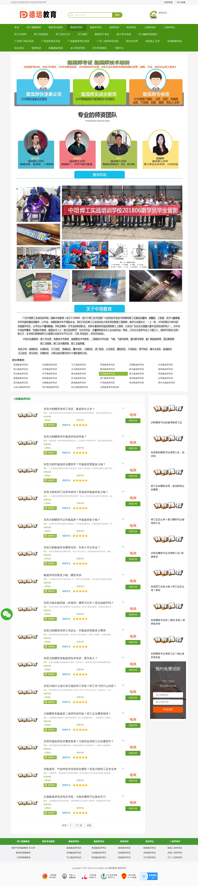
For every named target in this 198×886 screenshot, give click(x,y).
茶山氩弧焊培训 (20, 369)
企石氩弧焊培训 (78, 369)
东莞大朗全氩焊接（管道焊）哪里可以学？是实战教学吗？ (79, 602)
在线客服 (168, 2)
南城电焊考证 (149, 848)
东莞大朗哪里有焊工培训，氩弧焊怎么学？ (69, 408)
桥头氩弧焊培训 (136, 369)
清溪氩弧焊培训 (165, 374)
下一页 (79, 825)
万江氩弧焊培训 (78, 365)
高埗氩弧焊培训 (136, 383)
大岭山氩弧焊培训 (21, 387)
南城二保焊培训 (174, 848)
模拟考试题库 (56, 27)
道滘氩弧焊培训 (20, 383)
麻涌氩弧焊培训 (78, 383)
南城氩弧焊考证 (99, 848)
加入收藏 (181, 2)
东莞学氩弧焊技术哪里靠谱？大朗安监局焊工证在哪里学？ (79, 741)
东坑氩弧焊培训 (20, 374)
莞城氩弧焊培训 (107, 365)
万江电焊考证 (149, 857)
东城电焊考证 (149, 853)
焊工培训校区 (41, 34)
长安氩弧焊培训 (78, 378)
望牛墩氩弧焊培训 (50, 387)
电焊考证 (131, 27)
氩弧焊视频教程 (23, 853)
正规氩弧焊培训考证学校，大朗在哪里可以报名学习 (75, 796)
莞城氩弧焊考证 (99, 857)
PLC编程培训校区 (147, 34)
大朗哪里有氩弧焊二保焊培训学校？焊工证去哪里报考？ (77, 713)
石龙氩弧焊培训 (165, 365)
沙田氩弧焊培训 (165, 378)
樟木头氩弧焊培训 (166, 383)
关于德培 (82, 34)
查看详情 (133, 421)
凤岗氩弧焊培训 (49, 378)
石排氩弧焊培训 (49, 369)
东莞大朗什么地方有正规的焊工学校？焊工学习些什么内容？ (80, 685)
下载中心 (119, 48)
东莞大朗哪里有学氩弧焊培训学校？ (65, 436)
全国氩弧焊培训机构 (109, 387)
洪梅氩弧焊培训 (49, 383)
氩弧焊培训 (76, 27)
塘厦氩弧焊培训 (20, 378)
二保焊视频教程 (23, 857)
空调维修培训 (174, 41)
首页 (16, 27)
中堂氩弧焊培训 (107, 383)
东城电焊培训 (124, 853)
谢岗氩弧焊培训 (165, 369)
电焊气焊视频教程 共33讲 (23, 848)
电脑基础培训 (56, 48)
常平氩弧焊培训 (49, 374)
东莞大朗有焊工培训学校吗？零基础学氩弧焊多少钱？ (76, 492)
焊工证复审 (20, 34)
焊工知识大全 (63, 34)
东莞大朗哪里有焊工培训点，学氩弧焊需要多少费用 (75, 630)
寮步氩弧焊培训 (78, 374)
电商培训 (36, 48)
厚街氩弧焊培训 (136, 378)
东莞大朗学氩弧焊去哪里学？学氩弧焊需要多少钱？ (75, 464)
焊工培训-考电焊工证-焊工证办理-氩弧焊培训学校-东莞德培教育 (39, 14)
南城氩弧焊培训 (20, 365)
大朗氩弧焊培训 (107, 374)
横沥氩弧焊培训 (107, 369)
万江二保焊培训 (174, 857)
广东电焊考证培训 (50, 41)
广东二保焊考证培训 (107, 41)
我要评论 (66, 425)
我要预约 (50, 425)
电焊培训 (114, 27)
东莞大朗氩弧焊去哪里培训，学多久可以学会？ (72, 547)
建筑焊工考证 (102, 34)
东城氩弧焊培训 (49, 365)
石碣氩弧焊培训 (136, 365)
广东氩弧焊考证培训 (78, 41)
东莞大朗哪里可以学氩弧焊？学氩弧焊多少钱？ (72, 519)
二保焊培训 (150, 27)
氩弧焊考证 (96, 27)
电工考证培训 (124, 34)
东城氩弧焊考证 (99, 853)
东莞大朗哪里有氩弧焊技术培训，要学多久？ (71, 658)
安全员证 (19, 48)
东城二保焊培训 (174, 853)
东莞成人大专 (152, 41)
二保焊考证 (169, 27)
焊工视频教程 (34, 27)
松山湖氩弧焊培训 (79, 387)
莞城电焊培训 (124, 857)
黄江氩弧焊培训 (136, 374)
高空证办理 (132, 41)
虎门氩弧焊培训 (107, 378)
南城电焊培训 (124, 848)
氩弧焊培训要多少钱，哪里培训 (62, 575)
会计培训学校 (77, 48)
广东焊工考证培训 (24, 41)
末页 (89, 825)
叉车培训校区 (99, 48)
